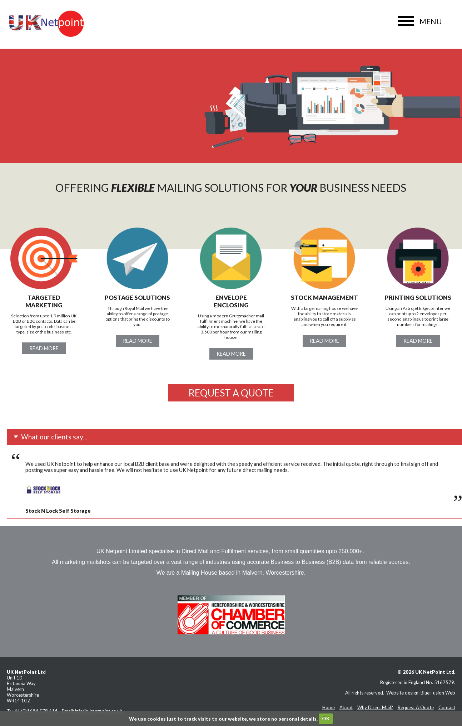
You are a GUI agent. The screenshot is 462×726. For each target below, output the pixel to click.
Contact (446, 707)
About (346, 707)
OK (325, 718)
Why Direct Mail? (375, 707)
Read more (44, 348)
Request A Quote (416, 707)
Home (328, 707)
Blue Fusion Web (438, 693)
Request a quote (231, 393)
